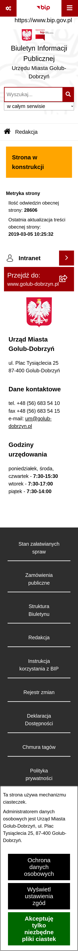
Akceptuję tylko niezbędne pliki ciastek (39, 928)
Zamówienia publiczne (39, 578)
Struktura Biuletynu (39, 610)
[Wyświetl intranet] (66, 258)
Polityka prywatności (39, 774)
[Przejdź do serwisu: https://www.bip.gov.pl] (43, 12)
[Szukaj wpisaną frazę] (68, 94)
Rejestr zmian (39, 692)
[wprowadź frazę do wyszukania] (33, 94)
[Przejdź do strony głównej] (39, 56)
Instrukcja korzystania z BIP (39, 664)
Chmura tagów (39, 747)
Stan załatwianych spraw (39, 547)
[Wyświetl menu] (69, 8)
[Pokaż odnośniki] (8, 8)
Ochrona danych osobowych (39, 867)
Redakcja (38, 637)
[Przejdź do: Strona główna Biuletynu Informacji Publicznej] (7, 132)
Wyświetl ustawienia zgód (39, 896)
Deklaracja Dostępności (39, 719)
